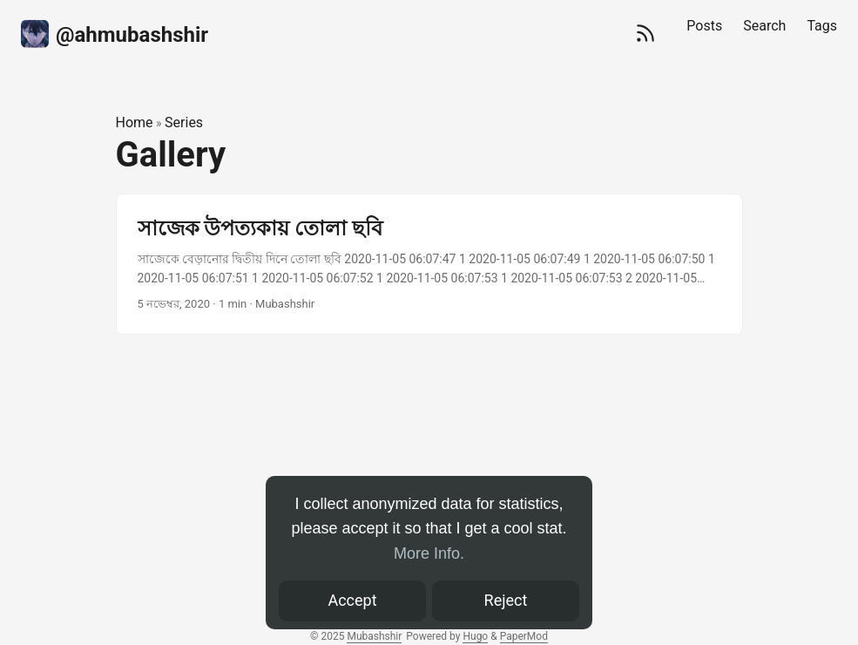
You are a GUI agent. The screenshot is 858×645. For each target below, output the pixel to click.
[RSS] (645, 35)
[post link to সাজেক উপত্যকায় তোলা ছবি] (429, 264)
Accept (352, 600)
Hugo (475, 636)
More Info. (429, 553)
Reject (506, 600)
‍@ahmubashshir (114, 33)
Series (184, 122)
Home (134, 122)
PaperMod (524, 636)
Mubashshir (374, 636)
